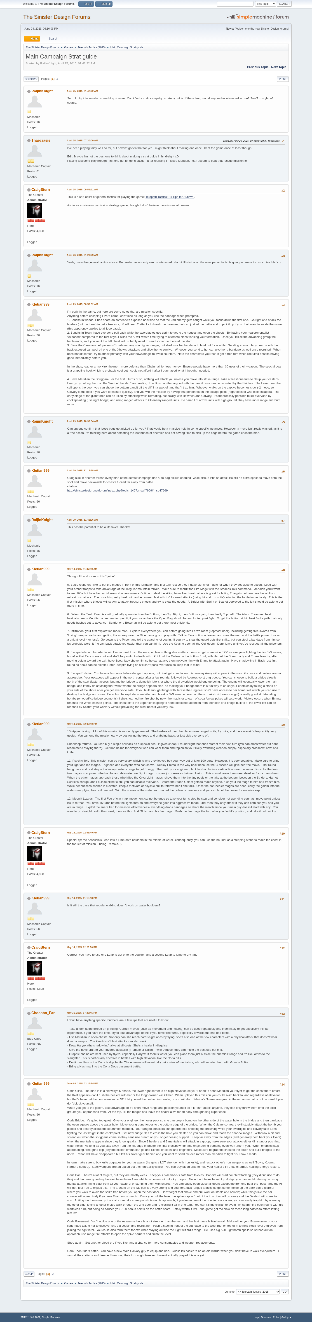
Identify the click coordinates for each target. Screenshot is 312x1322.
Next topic (278, 67)
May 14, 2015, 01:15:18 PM (82, 898)
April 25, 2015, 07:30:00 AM (82, 140)
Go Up (29, 1274)
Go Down (31, 79)
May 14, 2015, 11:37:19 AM (82, 569)
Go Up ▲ (287, 1317)
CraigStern (40, 190)
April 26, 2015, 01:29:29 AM (82, 255)
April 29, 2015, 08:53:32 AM (82, 304)
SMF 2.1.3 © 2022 (30, 1317)
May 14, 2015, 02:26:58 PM (82, 947)
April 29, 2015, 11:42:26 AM (82, 519)
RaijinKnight (42, 91)
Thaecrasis (40, 140)
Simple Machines (51, 1317)
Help (256, 1317)
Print (283, 79)
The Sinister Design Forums (56, 17)
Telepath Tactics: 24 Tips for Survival (169, 197)
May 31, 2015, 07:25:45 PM (82, 1012)
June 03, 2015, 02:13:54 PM (82, 1083)
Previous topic (258, 67)
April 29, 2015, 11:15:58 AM (82, 470)
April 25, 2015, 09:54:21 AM (82, 189)
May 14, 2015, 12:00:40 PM (82, 724)
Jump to (230, 1291)
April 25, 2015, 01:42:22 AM (82, 91)
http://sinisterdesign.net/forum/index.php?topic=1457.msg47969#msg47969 (117, 490)
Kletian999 (40, 304)
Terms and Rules (270, 1317)
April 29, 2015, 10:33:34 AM (82, 421)
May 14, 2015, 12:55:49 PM (82, 832)
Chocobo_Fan (43, 1013)
